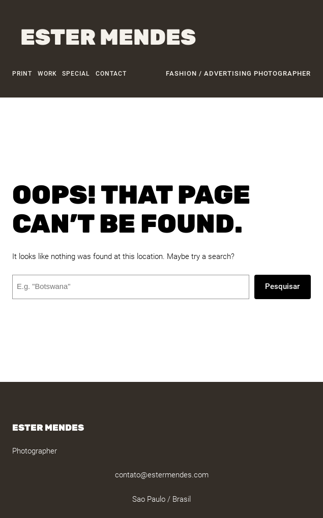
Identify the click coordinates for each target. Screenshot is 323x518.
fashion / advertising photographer (238, 73)
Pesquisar (282, 286)
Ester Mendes (108, 37)
